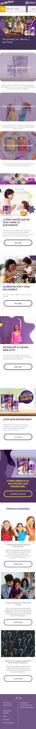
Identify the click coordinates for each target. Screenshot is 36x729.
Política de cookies (7, 712)
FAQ (4, 716)
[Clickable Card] (18, 72)
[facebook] (16, 698)
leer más (18, 564)
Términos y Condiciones (7, 704)
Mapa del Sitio (8, 723)
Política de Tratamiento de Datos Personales (27, 705)
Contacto (6, 719)
